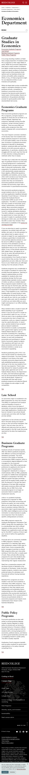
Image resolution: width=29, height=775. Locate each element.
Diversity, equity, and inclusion (11, 709)
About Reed (5, 688)
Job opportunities (7, 692)
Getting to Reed (7, 676)
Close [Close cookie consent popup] (27, 765)
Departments (15, 7)
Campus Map (6, 681)
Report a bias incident (7, 743)
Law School (5, 51)
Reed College (8, 2)
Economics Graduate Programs (11, 49)
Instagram (20, 732)
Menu (4, 30)
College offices (6, 696)
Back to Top (21, 725)
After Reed (16, 9)
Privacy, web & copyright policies (11, 739)
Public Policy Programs (9, 55)
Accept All (5, 772)
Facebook (23, 732)
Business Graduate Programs (11, 53)
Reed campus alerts (8, 717)
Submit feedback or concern (9, 737)
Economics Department (7, 9)
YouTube (17, 732)
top (3, 389)
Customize (12, 772)
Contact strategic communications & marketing (13, 701)
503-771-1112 (5, 671)
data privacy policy (21, 769)
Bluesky (26, 732)
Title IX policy (5, 741)
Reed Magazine (6, 705)
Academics (8, 7)
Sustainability (6, 713)
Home (3, 7)
